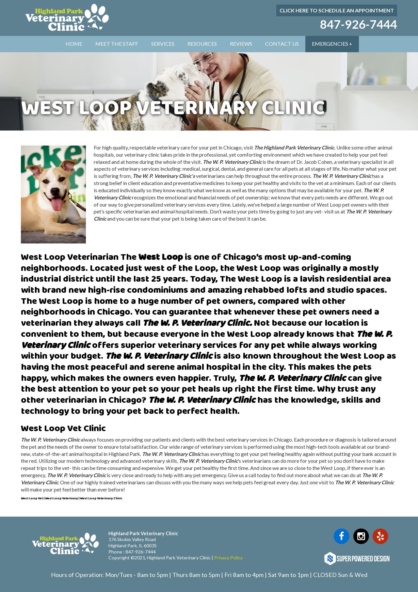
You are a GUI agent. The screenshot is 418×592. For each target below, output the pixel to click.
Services (162, 43)
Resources (202, 43)
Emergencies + (332, 43)
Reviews (241, 43)
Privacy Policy (228, 557)
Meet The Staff (116, 43)
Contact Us (282, 43)
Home (74, 43)
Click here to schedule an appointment (337, 10)
